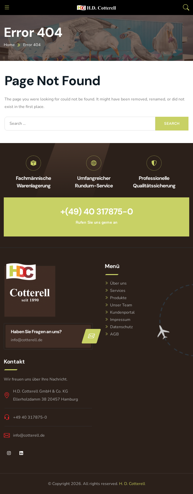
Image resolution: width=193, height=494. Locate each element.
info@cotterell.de (26, 340)
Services (117, 290)
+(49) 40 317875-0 (96, 211)
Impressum (120, 319)
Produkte (118, 298)
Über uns (118, 283)
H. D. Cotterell (132, 483)
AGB (114, 334)
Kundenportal (122, 312)
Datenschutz (121, 327)
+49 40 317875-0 (30, 417)
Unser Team (121, 305)
